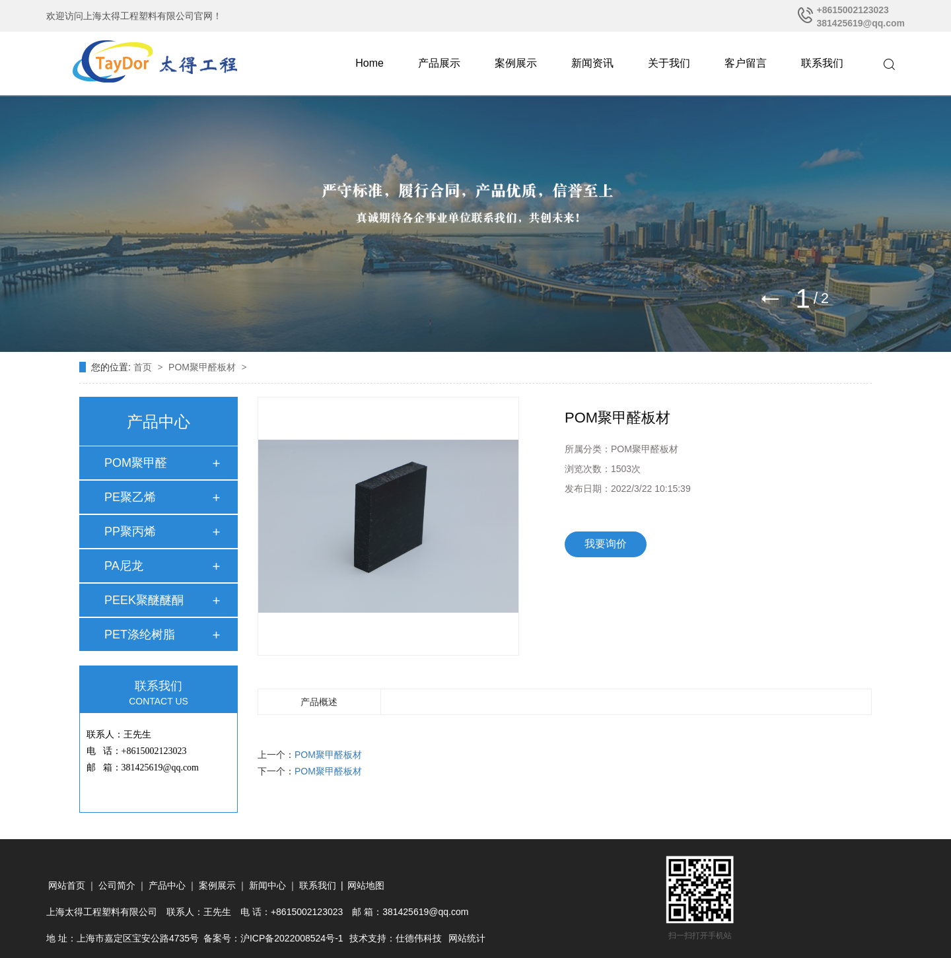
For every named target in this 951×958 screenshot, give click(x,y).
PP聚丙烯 (130, 531)
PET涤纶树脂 (139, 634)
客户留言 (745, 63)
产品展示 (439, 63)
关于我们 (669, 63)
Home (369, 63)
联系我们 (822, 63)
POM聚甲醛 (135, 462)
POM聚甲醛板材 (203, 367)
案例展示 (516, 63)
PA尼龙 (123, 565)
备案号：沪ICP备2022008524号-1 (273, 938)
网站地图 (365, 885)
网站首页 (66, 885)
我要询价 (605, 543)
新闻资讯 (592, 63)
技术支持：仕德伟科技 (395, 938)
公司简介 (116, 885)
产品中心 (167, 885)
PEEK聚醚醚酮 (144, 600)
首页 (144, 367)
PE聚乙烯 (130, 497)
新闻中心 (267, 885)
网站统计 (466, 938)
